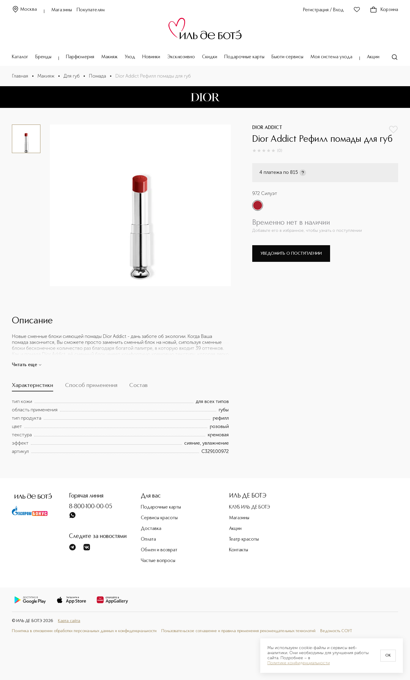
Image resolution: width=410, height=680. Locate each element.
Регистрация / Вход (323, 10)
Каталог (20, 57)
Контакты (238, 550)
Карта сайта (69, 621)
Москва (24, 10)
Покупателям (91, 10)
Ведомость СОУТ (336, 631)
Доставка (151, 528)
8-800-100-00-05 (90, 507)
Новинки (151, 57)
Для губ (72, 76)
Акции (373, 57)
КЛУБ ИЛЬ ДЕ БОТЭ (249, 507)
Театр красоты (244, 539)
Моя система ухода (331, 57)
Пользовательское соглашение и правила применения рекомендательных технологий (238, 631)
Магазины (61, 10)
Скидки (209, 57)
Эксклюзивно (181, 57)
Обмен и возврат (159, 550)
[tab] (32, 387)
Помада (97, 76)
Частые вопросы (158, 560)
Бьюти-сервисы (287, 57)
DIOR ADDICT (267, 127)
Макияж (109, 57)
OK (388, 655)
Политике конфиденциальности (298, 663)
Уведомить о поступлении (291, 253)
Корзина (384, 10)
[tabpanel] (120, 426)
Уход (130, 57)
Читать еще (27, 365)
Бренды (43, 57)
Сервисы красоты (159, 518)
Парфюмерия (80, 57)
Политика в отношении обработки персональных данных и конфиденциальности (84, 631)
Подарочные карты (244, 57)
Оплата (148, 539)
